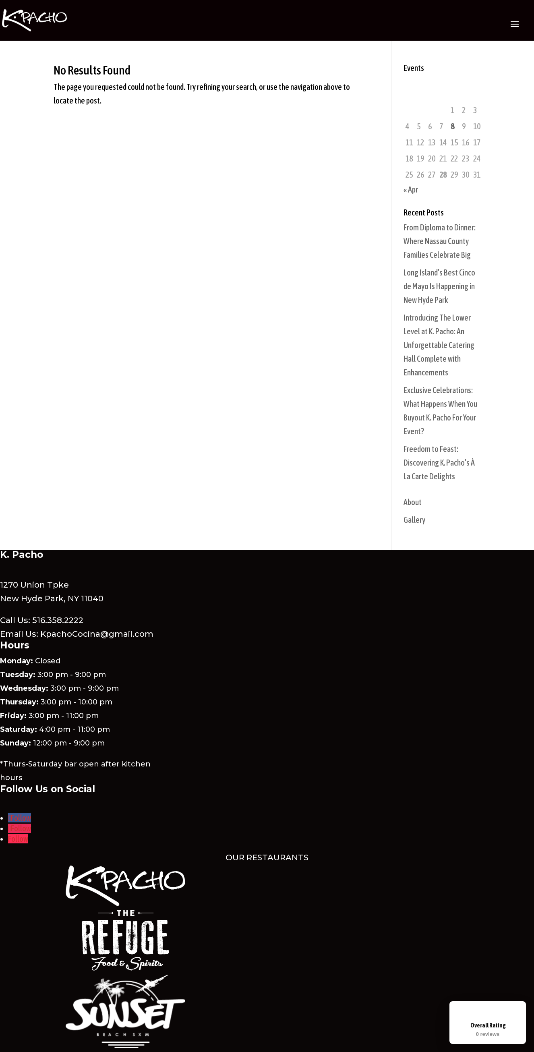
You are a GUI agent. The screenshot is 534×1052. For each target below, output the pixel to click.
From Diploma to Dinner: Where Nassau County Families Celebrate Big (440, 241)
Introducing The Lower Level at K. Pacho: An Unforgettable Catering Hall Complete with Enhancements (439, 345)
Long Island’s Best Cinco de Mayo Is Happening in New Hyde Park (439, 286)
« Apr (411, 189)
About (413, 502)
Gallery (414, 519)
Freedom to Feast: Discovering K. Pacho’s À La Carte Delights (439, 462)
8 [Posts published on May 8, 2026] (452, 126)
